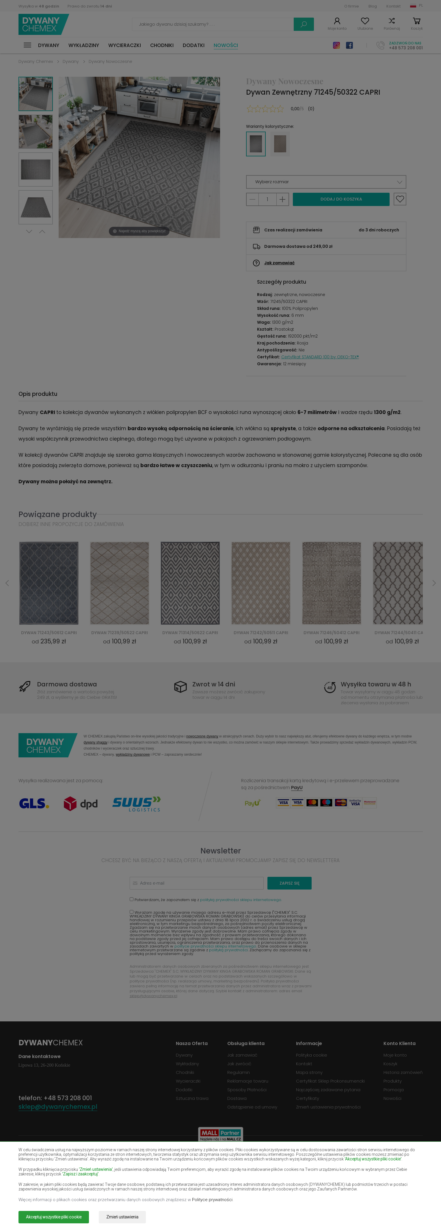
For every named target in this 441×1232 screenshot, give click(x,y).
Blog (373, 6)
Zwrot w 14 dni (213, 684)
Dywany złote (113, 1189)
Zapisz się (289, 883)
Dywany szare (276, 1181)
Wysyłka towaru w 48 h (376, 684)
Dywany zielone (34, 1189)
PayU (297, 787)
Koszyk (417, 28)
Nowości (226, 45)
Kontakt (393, 6)
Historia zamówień (403, 1072)
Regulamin (238, 1072)
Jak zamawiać (279, 263)
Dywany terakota (360, 1181)
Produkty (393, 1081)
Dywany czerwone (118, 1164)
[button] (326, 182)
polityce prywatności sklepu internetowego (215, 946)
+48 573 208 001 (406, 48)
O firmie (351, 6)
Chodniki (162, 45)
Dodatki (193, 45)
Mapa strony (309, 1072)
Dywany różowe (196, 1181)
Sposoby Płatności (247, 1090)
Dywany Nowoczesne (110, 61)
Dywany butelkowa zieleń (369, 1156)
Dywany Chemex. (71, 1213)
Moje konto (337, 28)
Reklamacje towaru (247, 1081)
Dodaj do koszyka (341, 199)
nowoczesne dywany (202, 736)
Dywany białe (113, 1156)
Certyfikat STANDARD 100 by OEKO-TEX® (320, 357)
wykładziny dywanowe (133, 754)
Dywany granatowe (282, 1164)
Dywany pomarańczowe (125, 1181)
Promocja (394, 1090)
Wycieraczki (124, 45)
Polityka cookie (311, 1055)
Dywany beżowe (35, 1156)
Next (29, 231)
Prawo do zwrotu (90, 6)
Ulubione (365, 28)
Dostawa (237, 1098)
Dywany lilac (193, 1173)
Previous (42, 231)
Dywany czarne (34, 1164)
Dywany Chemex (43, 24)
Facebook (349, 45)
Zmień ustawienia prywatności (328, 1107)
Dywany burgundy (280, 1156)
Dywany (48, 45)
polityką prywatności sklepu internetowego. (241, 900)
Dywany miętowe (360, 1173)
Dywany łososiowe (38, 1173)
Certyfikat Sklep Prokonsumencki (330, 1081)
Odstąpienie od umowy (252, 1107)
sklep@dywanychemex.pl (153, 996)
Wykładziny (83, 45)
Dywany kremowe (118, 1173)
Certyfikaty (307, 1098)
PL (421, 5)
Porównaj (392, 28)
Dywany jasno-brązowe (367, 1164)
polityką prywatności (228, 950)
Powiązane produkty (57, 514)
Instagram (336, 45)
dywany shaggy (96, 742)
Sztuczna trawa (192, 1098)
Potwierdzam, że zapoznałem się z (206, 899)
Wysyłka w (38, 6)
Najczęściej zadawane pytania (328, 1090)
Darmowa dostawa (67, 684)
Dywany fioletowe (199, 1164)
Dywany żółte (275, 1173)
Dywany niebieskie (37, 1181)
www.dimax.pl (407, 1213)
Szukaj (304, 24)
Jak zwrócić (239, 1064)
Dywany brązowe (198, 1156)
